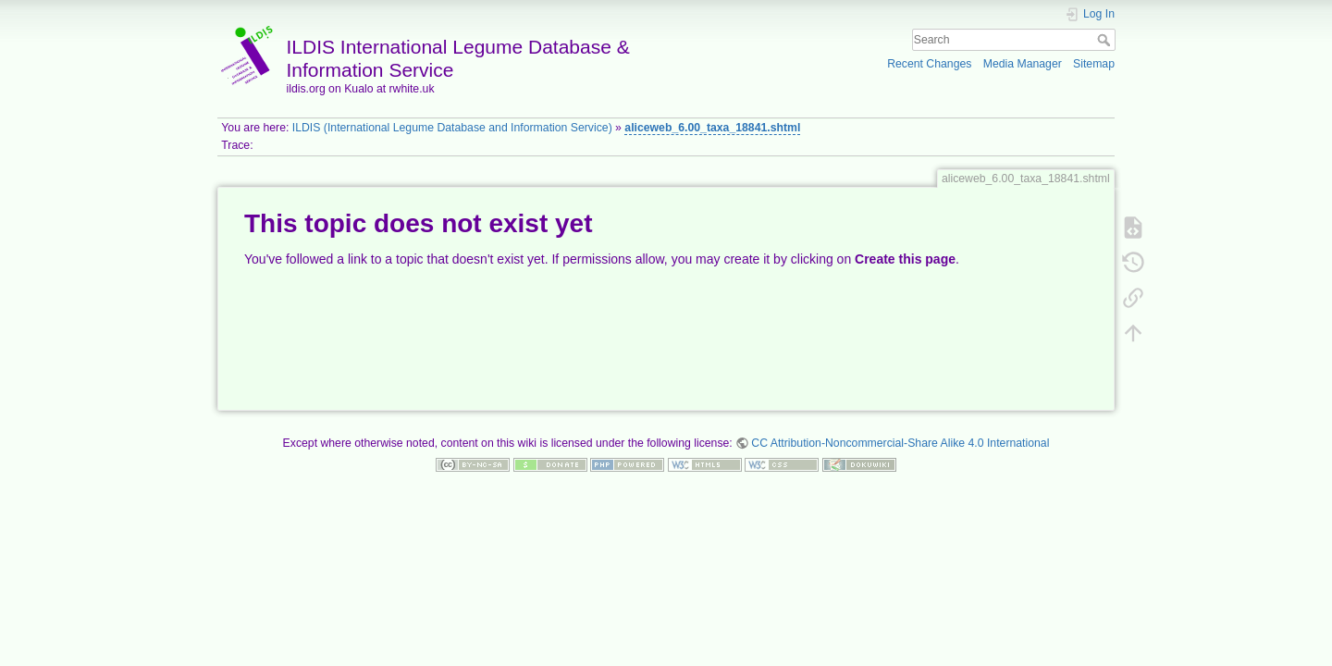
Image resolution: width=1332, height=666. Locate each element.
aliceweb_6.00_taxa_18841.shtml (712, 127)
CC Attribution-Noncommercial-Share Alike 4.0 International (900, 443)
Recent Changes (929, 63)
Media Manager (1022, 63)
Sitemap (1094, 63)
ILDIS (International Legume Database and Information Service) (452, 127)
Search (1106, 39)
